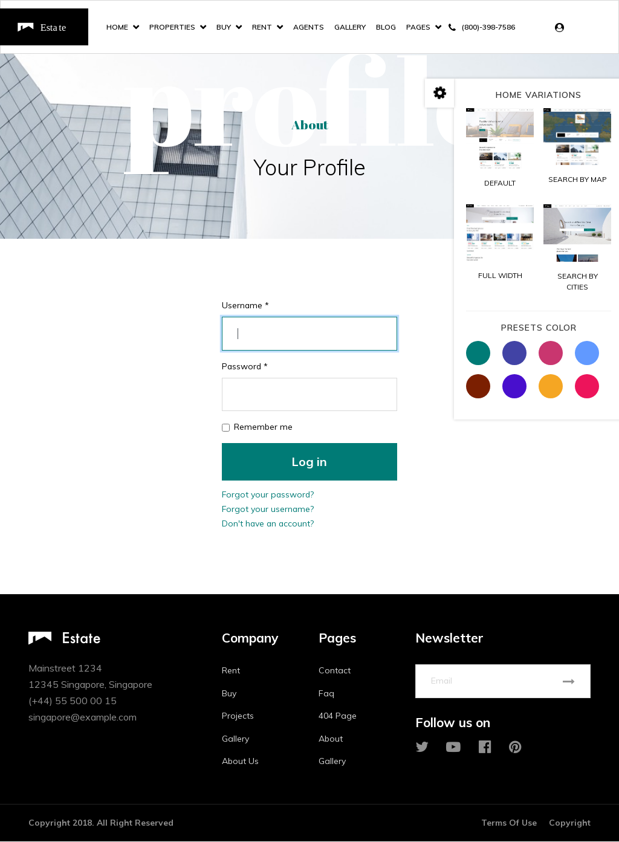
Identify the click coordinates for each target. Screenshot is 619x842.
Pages (418, 26)
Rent (262, 26)
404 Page (338, 716)
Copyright (570, 823)
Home (117, 26)
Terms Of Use (509, 823)
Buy (223, 26)
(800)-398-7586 (488, 26)
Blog (386, 26)
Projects (238, 716)
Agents (308, 26)
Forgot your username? (268, 509)
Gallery (350, 26)
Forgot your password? (269, 495)
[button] (562, 27)
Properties (172, 26)
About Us (240, 761)
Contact (335, 671)
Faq (326, 693)
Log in (309, 462)
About (331, 739)
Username (246, 305)
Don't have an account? (269, 524)
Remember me (263, 427)
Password (245, 366)
